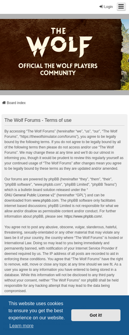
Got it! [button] (96, 315)
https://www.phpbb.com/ (83, 216)
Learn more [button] (21, 325)
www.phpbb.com (45, 200)
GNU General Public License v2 (29, 195)
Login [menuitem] (106, 6)
